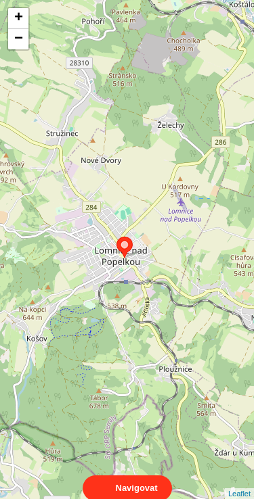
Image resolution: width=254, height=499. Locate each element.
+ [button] (18, 18)
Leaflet (239, 481)
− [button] (18, 39)
